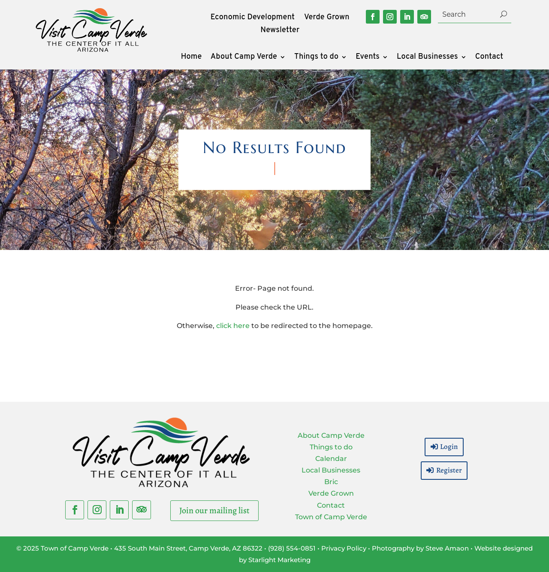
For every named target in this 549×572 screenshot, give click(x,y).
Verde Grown (327, 18)
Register (449, 470)
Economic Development (253, 18)
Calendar (331, 459)
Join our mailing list (214, 510)
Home (191, 58)
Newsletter (279, 31)
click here (233, 326)
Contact (489, 58)
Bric (331, 482)
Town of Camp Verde (331, 517)
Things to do (316, 58)
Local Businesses (427, 58)
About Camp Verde (244, 58)
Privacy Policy (343, 548)
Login (449, 447)
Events (368, 58)
